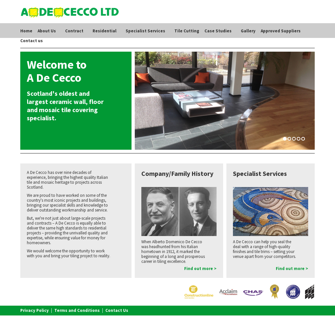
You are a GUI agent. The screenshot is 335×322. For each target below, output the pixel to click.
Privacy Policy (34, 310)
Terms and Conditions (77, 310)
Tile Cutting (186, 31)
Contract (74, 31)
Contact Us (116, 310)
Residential (104, 31)
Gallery (248, 31)
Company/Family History (177, 173)
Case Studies (218, 31)
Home (26, 31)
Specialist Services (145, 31)
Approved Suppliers (281, 31)
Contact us (31, 40)
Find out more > (200, 268)
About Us (47, 31)
